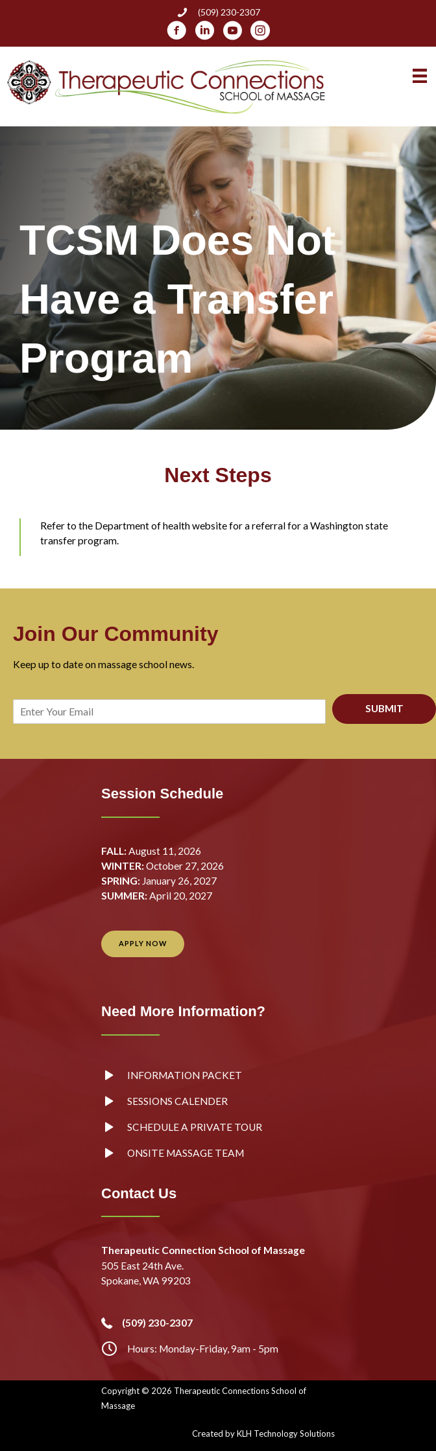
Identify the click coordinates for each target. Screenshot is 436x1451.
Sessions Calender (177, 1101)
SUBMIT (384, 708)
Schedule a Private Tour (194, 1127)
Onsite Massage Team (185, 1153)
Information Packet (184, 1075)
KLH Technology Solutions (286, 1433)
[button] (142, 944)
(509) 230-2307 (229, 11)
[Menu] (420, 76)
